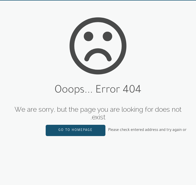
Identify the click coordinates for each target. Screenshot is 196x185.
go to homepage (75, 130)
